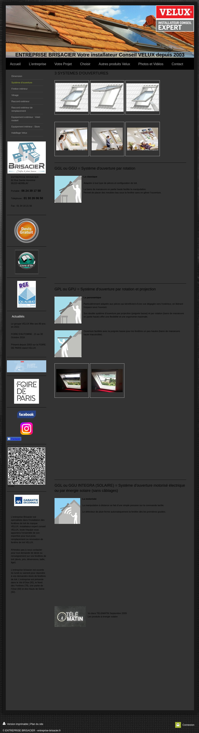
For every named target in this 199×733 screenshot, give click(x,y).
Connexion (188, 724)
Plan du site (36, 724)
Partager (14, 438)
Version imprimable (15, 724)
